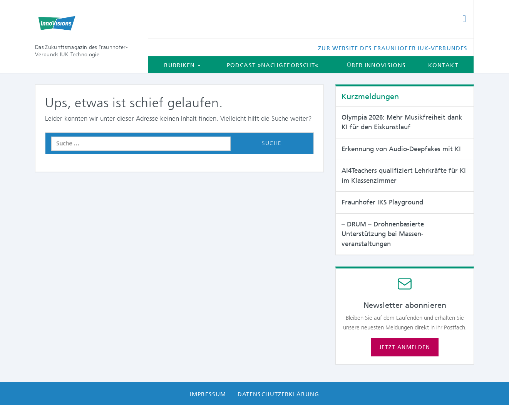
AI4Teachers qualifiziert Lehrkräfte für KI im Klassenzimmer (404, 175)
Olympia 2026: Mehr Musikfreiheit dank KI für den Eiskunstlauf (402, 122)
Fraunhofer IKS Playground (382, 202)
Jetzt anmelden (404, 347)
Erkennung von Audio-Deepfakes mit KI (401, 149)
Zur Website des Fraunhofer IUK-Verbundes (392, 48)
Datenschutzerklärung (278, 394)
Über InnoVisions (376, 65)
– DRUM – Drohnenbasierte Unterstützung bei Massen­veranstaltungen (383, 234)
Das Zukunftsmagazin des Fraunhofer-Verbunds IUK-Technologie (81, 50)
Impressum (208, 394)
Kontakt (443, 65)
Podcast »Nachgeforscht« (272, 65)
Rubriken (182, 65)
